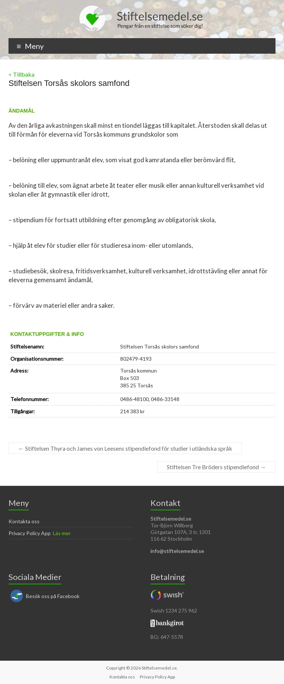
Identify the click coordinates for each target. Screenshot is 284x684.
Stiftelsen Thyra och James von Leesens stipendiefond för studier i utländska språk (125, 448)
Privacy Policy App (30, 533)
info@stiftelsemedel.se (177, 551)
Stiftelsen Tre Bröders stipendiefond (216, 466)
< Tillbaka (21, 74)
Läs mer (62, 533)
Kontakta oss (24, 521)
